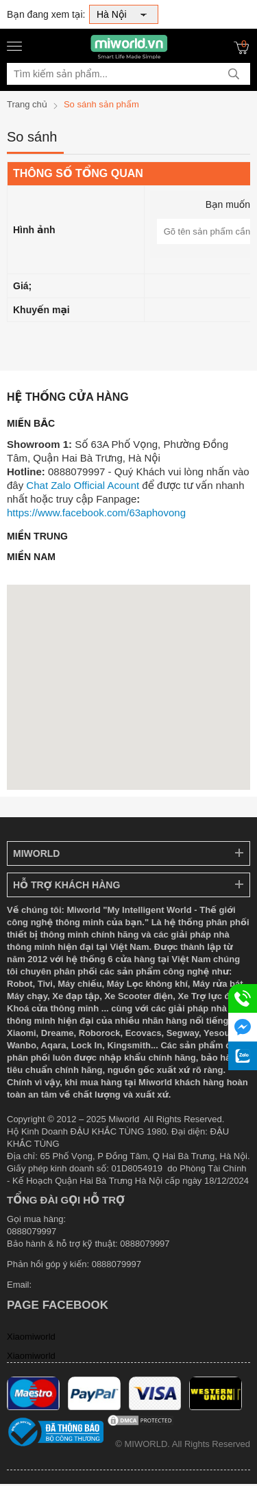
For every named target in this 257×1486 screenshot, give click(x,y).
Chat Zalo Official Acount (82, 485)
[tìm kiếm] (233, 74)
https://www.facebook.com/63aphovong (96, 512)
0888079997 (116, 1264)
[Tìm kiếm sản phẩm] (128, 74)
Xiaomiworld (31, 1336)
